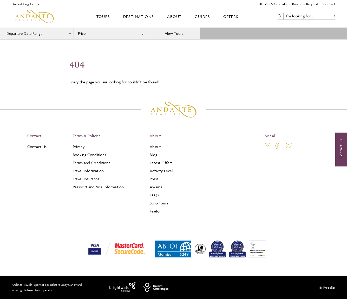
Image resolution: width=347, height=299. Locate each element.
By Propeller (327, 287)
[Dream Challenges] (155, 287)
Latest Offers (161, 162)
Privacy (78, 146)
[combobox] (111, 33)
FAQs (154, 194)
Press (154, 178)
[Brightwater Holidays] (122, 287)
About (174, 16)
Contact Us (37, 146)
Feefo (155, 211)
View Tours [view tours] (174, 33)
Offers (231, 16)
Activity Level (161, 170)
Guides (202, 16)
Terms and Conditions (91, 162)
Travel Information (88, 170)
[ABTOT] (173, 256)
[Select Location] (24, 4)
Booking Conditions (89, 154)
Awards (156, 186)
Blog (153, 154)
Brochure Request (305, 4)
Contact (329, 4)
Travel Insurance (86, 178)
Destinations (138, 16)
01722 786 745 (277, 4)
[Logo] (34, 16)
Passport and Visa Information (98, 186)
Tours (103, 16)
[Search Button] (331, 16)
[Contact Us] (341, 150)
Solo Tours (159, 203)
